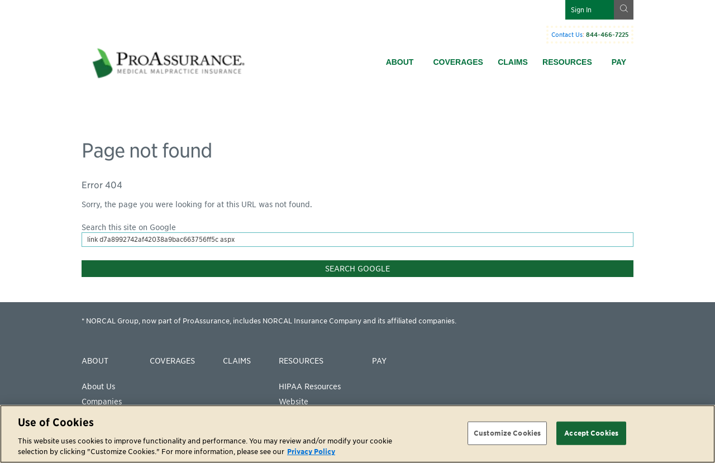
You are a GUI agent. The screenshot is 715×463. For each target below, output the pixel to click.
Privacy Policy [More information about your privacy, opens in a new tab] (311, 451)
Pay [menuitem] (619, 62)
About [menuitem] (400, 62)
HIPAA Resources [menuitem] (310, 386)
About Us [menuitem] (98, 386)
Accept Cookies (591, 433)
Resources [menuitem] (567, 62)
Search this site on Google (129, 227)
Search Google (357, 268)
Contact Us (567, 35)
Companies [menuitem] (102, 401)
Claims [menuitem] (513, 62)
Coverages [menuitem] (458, 62)
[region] (357, 434)
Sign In (581, 10)
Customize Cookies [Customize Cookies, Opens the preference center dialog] (507, 433)
